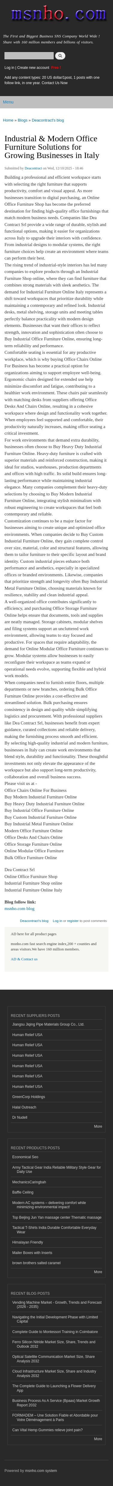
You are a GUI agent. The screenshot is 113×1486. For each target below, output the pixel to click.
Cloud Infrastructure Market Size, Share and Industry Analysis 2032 (54, 1373)
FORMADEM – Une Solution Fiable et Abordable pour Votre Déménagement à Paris (55, 1417)
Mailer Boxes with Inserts (32, 1253)
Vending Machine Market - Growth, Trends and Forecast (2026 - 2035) (57, 1304)
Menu (8, 102)
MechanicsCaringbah (29, 1182)
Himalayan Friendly (27, 1242)
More (98, 1126)
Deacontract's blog (48, 120)
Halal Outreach (24, 1107)
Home (8, 120)
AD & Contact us (24, 959)
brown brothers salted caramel (36, 1263)
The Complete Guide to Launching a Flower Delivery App (54, 1388)
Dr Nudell (19, 1117)
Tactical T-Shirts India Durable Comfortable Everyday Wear (54, 1230)
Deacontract (33, 168)
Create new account (33, 68)
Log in (9, 68)
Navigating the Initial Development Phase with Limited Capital (55, 1319)
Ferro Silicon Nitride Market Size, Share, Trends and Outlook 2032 (53, 1344)
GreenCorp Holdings (28, 1097)
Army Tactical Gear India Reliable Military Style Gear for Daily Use (56, 1169)
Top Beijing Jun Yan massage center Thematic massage (57, 1217)
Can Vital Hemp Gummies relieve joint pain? (47, 1430)
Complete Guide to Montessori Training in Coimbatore (55, 1332)
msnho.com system (41, 1471)
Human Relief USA (27, 1035)
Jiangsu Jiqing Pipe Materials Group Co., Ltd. (48, 1024)
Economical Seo (25, 1157)
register (73, 921)
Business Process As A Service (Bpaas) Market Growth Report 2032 (56, 1403)
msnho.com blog (19, 908)
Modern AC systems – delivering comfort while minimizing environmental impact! (49, 1205)
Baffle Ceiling (22, 1192)
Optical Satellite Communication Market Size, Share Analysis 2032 (53, 1359)
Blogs (23, 120)
